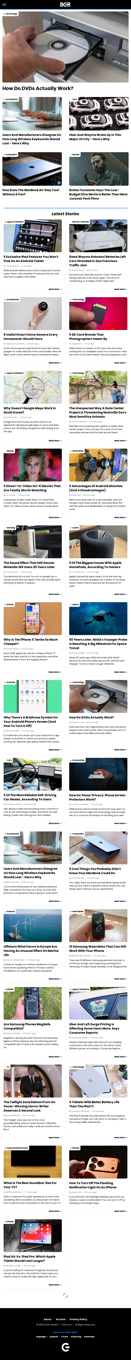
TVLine (64, 1336)
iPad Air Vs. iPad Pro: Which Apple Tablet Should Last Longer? (29, 1259)
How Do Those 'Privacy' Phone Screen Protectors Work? (97, 797)
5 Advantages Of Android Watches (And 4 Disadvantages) (96, 488)
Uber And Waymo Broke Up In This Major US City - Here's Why (95, 137)
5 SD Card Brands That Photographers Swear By (88, 337)
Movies (75, 154)
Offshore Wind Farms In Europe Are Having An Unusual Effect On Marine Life (31, 951)
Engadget (41, 1336)
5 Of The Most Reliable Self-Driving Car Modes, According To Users (30, 797)
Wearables (77, 451)
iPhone (10, 604)
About (47, 1319)
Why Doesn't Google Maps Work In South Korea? (30, 410)
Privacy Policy (78, 1319)
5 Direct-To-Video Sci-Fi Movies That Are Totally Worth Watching (32, 488)
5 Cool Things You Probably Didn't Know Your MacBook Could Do (95, 871)
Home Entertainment (17, 1148)
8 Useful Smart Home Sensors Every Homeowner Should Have (31, 337)
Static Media (50, 1325)
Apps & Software (15, 222)
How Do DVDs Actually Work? (37, 88)
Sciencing (76, 1336)
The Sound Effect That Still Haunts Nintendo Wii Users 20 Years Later (29, 565)
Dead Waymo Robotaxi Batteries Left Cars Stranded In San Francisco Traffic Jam (97, 261)
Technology (11, 14)
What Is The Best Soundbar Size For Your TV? (30, 1185)
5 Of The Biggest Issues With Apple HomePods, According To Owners (95, 565)
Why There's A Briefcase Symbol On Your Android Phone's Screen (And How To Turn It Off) (31, 721)
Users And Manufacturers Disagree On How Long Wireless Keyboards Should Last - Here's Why (31, 139)
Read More (54, 289)
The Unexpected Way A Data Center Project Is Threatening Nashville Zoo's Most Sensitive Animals (97, 412)
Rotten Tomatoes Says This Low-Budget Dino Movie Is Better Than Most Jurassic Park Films (98, 194)
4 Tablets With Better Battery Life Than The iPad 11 (94, 1104)
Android (11, 682)
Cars (74, 99)
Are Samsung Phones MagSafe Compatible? (27, 1026)
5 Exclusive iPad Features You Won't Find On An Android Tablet (31, 259)
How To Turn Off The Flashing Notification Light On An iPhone (92, 1185)
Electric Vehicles (80, 222)
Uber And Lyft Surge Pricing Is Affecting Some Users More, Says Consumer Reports (94, 1028)
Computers (11, 154)
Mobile (10, 989)
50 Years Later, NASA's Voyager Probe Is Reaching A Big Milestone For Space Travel (98, 644)
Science (11, 911)
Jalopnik (53, 1336)
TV (8, 1067)
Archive (61, 1319)
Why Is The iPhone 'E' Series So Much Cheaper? (31, 642)
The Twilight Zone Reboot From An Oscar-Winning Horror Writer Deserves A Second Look (29, 1106)
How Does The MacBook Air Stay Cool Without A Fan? (30, 192)
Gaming (11, 527)
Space (75, 604)
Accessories (12, 99)
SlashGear (89, 1336)
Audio (75, 527)
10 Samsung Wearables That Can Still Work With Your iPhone (97, 949)
